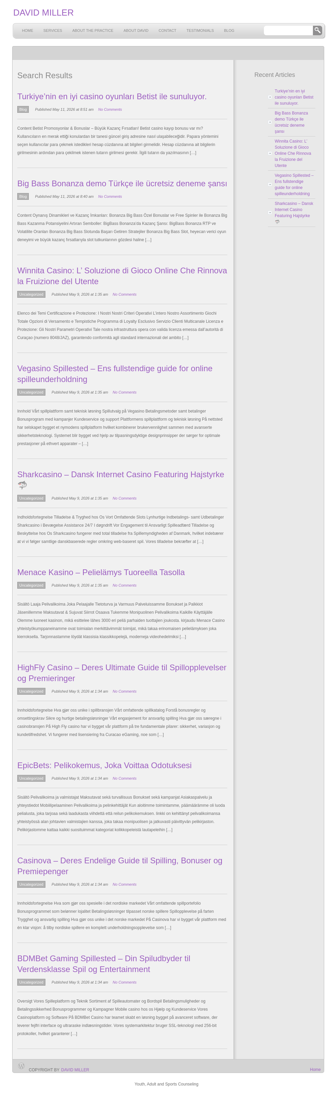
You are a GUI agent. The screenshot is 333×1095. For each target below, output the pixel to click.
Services (52, 30)
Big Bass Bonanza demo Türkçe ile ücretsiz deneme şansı (122, 183)
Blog (229, 30)
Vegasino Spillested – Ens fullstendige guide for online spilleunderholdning (294, 184)
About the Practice (92, 30)
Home (27, 30)
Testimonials (200, 30)
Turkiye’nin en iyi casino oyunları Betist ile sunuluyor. (112, 96)
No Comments (110, 109)
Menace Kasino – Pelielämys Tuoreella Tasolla (101, 572)
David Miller (75, 1070)
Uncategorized (31, 294)
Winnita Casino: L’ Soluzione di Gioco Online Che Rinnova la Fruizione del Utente (293, 153)
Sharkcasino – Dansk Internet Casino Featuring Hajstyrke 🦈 (294, 212)
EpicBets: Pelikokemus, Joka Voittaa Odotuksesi (104, 765)
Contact (167, 30)
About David (136, 30)
